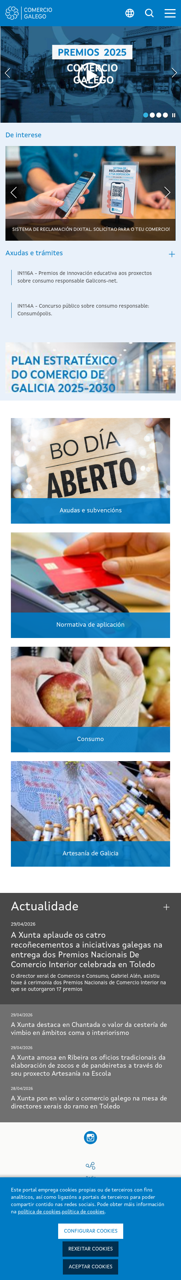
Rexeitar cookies (90, 1249)
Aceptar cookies (90, 1266)
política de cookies (39, 1211)
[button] (170, 13)
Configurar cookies (90, 1231)
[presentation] (7, 73)
